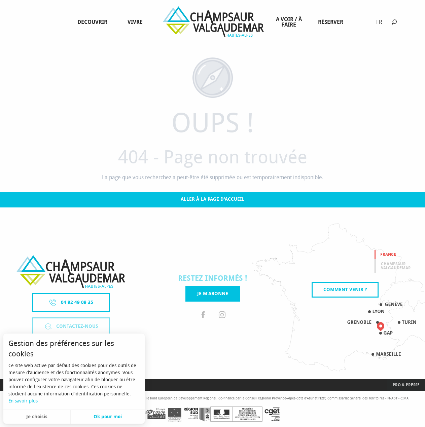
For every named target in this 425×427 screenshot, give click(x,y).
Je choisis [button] (36, 417)
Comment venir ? (345, 290)
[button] (394, 22)
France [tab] (388, 254)
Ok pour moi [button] (108, 417)
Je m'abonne (212, 294)
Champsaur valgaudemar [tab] (396, 266)
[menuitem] (93, 22)
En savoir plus (23, 401)
